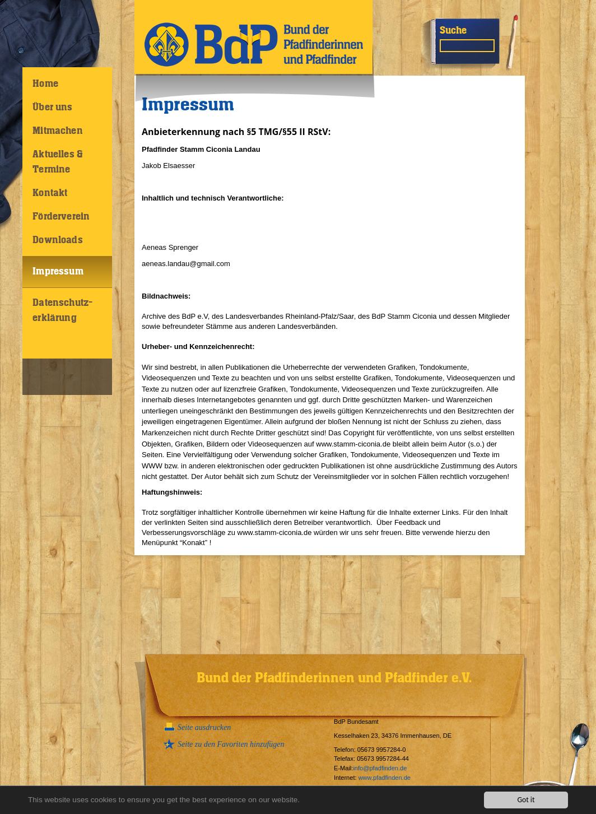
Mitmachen (57, 131)
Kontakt (49, 193)
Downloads (57, 240)
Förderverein (61, 216)
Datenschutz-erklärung (62, 310)
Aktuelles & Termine (57, 162)
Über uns (52, 107)
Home (45, 84)
